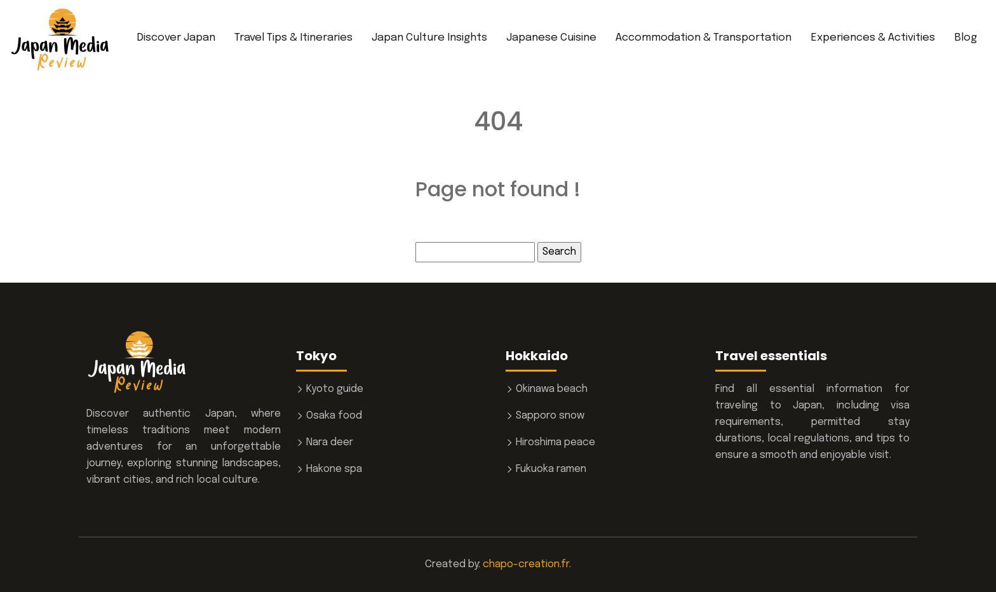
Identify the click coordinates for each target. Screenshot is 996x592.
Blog (965, 37)
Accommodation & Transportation (703, 37)
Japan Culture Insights (429, 37)
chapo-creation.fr (526, 564)
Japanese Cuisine (551, 37)
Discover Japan (176, 37)
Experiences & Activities (873, 37)
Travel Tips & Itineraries (293, 37)
